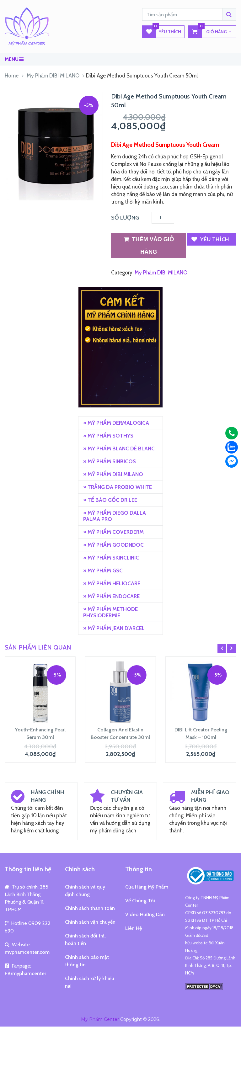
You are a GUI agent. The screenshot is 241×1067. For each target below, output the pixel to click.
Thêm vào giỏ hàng (149, 244)
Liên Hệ (133, 928)
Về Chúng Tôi (140, 901)
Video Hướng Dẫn (145, 914)
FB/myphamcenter (25, 973)
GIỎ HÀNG (209, 31)
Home (12, 75)
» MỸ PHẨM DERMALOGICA (116, 423)
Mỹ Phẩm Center (100, 1019)
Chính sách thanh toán (90, 908)
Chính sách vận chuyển (90, 922)
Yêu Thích (161, 31)
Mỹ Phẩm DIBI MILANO (53, 75)
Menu (12, 59)
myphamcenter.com (27, 952)
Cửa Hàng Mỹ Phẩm (146, 887)
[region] (120, 347)
